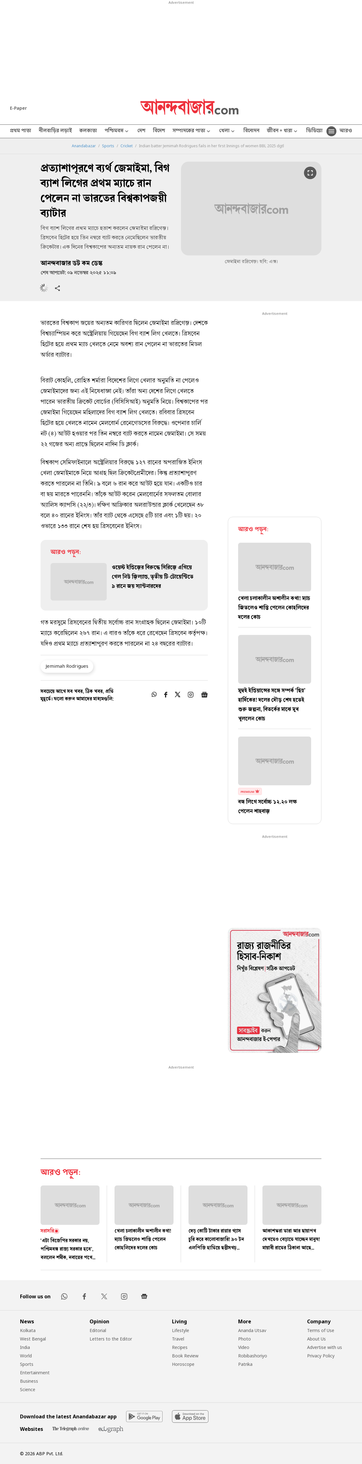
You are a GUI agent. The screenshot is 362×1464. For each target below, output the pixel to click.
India (25, 1347)
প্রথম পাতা (20, 131)
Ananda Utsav (252, 1330)
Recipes (180, 1347)
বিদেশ (159, 131)
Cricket (126, 146)
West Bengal (33, 1339)
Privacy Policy (321, 1356)
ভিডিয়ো (314, 131)
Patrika (245, 1364)
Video (243, 1347)
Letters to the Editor (111, 1339)
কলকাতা (88, 131)
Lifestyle (180, 1330)
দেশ (141, 131)
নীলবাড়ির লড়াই (55, 131)
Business (29, 1381)
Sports (108, 146)
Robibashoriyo (252, 1356)
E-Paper (18, 108)
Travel (178, 1339)
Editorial (98, 1330)
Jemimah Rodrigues (67, 666)
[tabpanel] (274, 991)
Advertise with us (324, 1347)
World (26, 1356)
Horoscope (183, 1364)
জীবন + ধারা (283, 131)
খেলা (227, 131)
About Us (316, 1339)
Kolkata (28, 1330)
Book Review (185, 1356)
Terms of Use (320, 1330)
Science (27, 1389)
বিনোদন (251, 131)
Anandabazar (84, 146)
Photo (244, 1339)
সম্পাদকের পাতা (192, 131)
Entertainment (35, 1373)
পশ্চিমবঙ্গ (117, 131)
